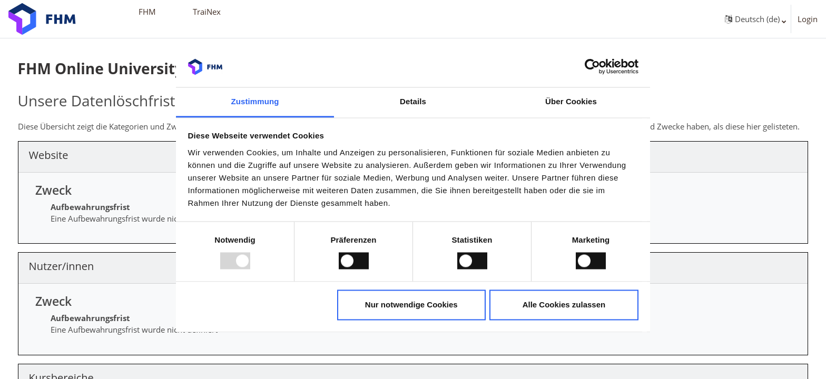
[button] (753, 19)
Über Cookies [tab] (571, 101)
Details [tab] (413, 101)
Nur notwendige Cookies (411, 304)
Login (808, 19)
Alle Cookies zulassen (564, 304)
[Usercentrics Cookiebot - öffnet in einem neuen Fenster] (592, 67)
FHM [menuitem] (147, 11)
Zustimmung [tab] (255, 101)
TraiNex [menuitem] (207, 11)
